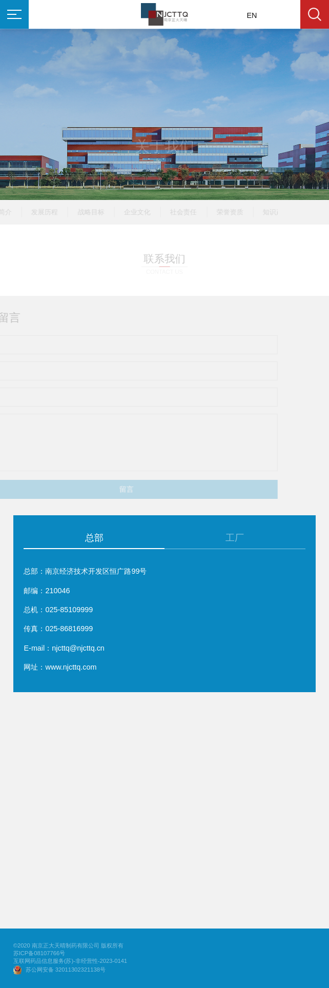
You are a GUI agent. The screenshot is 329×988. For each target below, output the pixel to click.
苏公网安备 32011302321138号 (66, 969)
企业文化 (126, 212)
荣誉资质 (219, 212)
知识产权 (265, 212)
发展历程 (33, 212)
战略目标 (80, 212)
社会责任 (172, 212)
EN (252, 15)
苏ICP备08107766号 (39, 953)
